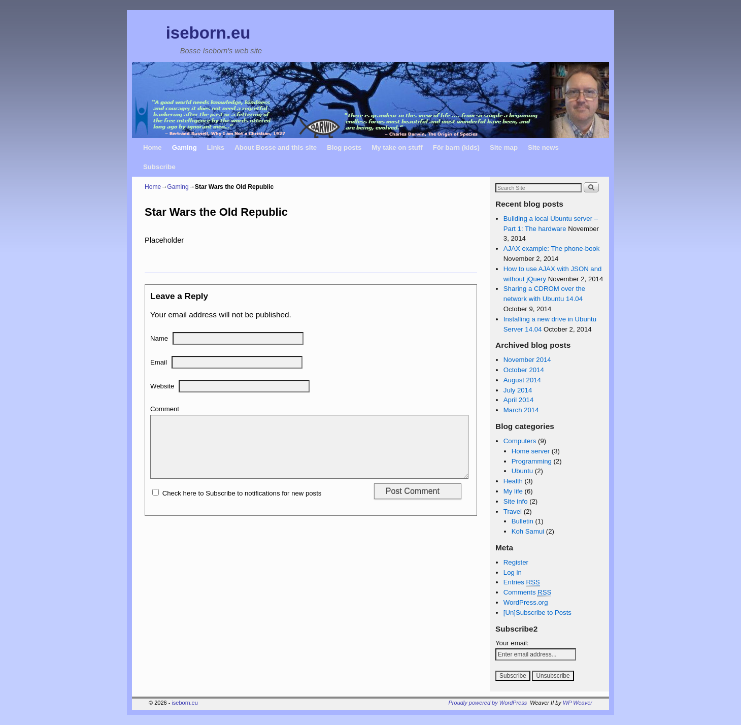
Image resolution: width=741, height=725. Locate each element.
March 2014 (521, 410)
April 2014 (518, 400)
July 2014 (517, 390)
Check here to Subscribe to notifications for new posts (236, 505)
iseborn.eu (208, 32)
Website (162, 386)
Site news (543, 147)
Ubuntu (522, 471)
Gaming (184, 147)
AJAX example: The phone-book (551, 248)
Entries (521, 582)
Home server (531, 451)
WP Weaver (577, 703)
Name (159, 338)
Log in (512, 572)
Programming (532, 461)
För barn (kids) (456, 147)
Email (158, 362)
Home (152, 147)
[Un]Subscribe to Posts (537, 612)
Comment (164, 409)
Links (215, 147)
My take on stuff (397, 147)
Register (515, 562)
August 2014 (522, 380)
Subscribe (159, 167)
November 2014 (527, 360)
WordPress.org (525, 602)
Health (513, 481)
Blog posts (344, 147)
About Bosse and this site (275, 147)
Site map (504, 147)
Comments (527, 592)
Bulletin (522, 521)
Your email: (512, 643)
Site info (515, 501)
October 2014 (523, 370)
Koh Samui (528, 531)
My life (513, 491)
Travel (512, 511)
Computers (519, 441)
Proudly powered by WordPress (488, 703)
